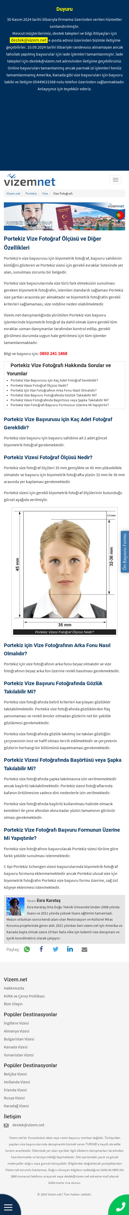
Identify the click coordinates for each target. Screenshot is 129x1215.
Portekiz (31, 193)
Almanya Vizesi (16, 1030)
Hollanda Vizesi (17, 1081)
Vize (45, 193)
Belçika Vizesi (15, 1073)
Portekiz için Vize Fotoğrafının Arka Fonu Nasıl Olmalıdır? (54, 390)
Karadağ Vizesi (16, 1105)
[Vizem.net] (31, 179)
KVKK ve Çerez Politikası (24, 996)
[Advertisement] (64, 132)
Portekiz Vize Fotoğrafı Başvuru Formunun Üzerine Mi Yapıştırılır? (60, 405)
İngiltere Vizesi (16, 1023)
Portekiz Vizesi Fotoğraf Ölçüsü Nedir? (39, 385)
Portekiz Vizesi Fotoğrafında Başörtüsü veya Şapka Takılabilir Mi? (60, 400)
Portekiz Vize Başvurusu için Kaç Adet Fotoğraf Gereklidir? (54, 380)
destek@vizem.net (29, 40)
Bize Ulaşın (13, 1003)
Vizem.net (13, 193)
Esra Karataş (49, 900)
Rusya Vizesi (14, 1097)
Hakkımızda (14, 988)
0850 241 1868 (53, 353)
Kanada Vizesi (16, 1046)
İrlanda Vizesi (15, 1089)
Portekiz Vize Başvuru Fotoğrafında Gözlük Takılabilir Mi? (54, 395)
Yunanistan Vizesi (19, 1054)
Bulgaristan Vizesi (19, 1038)
